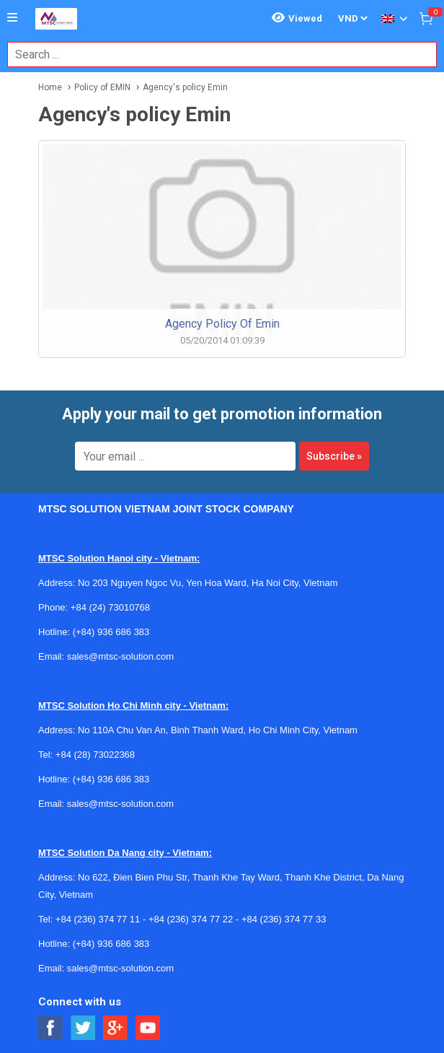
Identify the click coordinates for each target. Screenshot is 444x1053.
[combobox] (214, 54)
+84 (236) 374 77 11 (98, 919)
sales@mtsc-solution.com (120, 656)
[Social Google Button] (115, 1028)
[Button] (12, 18)
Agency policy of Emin (222, 324)
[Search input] (214, 54)
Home (50, 87)
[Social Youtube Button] (148, 1028)
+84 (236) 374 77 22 (190, 919)
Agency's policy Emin (185, 87)
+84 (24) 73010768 (110, 607)
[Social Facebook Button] (50, 1028)
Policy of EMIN (102, 87)
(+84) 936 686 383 (111, 631)
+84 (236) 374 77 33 (283, 919)
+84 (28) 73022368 (95, 754)
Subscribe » (334, 456)
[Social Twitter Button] (83, 1028)
